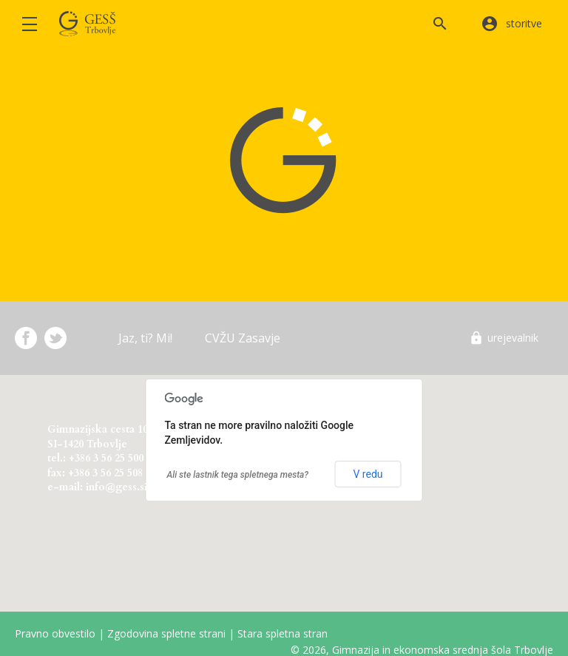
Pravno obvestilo (55, 633)
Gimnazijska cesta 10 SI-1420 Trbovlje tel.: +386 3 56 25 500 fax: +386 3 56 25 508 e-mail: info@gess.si (97, 455)
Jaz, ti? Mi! (145, 338)
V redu (367, 474)
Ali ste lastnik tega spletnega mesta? (238, 475)
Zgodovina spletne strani (166, 633)
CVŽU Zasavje (242, 338)
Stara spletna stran (282, 633)
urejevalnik (512, 338)
